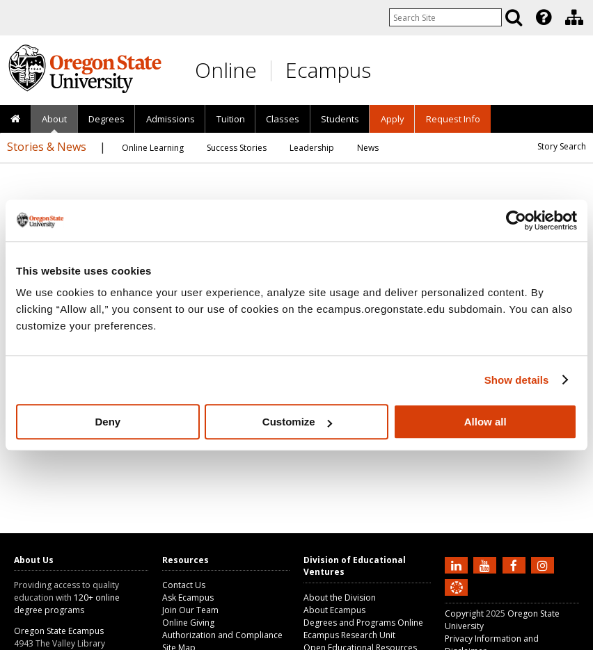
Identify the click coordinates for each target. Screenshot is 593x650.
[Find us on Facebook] (516, 564)
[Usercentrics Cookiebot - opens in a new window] (516, 220)
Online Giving (188, 622)
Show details (516, 380)
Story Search (561, 146)
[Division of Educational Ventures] (574, 17)
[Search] (513, 17)
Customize (297, 422)
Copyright (464, 613)
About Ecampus (334, 610)
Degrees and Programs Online (363, 622)
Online (226, 70)
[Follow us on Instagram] (544, 564)
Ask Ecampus (188, 597)
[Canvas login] (456, 598)
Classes (282, 119)
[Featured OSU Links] (543, 17)
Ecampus (328, 70)
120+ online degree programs (67, 604)
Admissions (170, 119)
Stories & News (46, 146)
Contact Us (183, 585)
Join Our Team (190, 610)
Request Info (453, 119)
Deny (107, 422)
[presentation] (542, 17)
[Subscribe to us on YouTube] (486, 564)
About (54, 119)
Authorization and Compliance (222, 635)
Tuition (230, 119)
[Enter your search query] (445, 17)
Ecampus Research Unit (349, 635)
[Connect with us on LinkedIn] (458, 564)
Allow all (485, 422)
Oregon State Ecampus (59, 631)
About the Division (339, 597)
